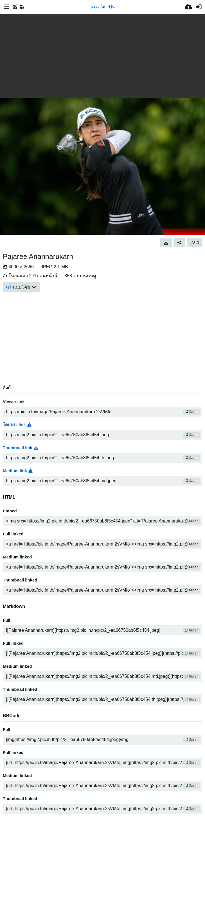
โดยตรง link (17, 424)
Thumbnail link (20, 448)
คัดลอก (192, 411)
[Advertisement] (102, 56)
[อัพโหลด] (188, 7)
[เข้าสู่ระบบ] (198, 7)
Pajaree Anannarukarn (38, 256)
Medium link (18, 471)
